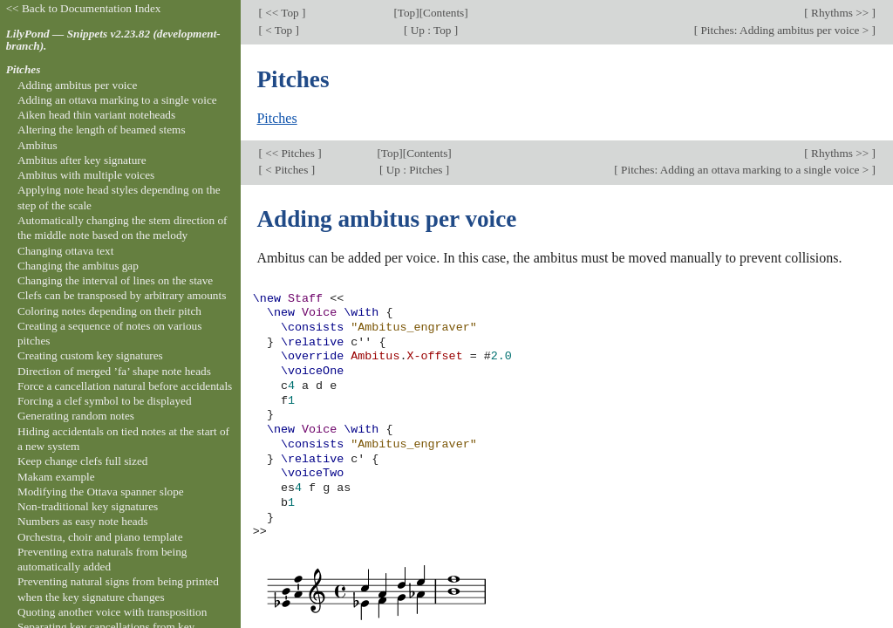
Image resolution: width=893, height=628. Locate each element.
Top (406, 12)
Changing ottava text (65, 250)
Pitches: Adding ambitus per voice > (784, 30)
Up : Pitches (414, 169)
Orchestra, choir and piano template (100, 536)
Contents (443, 12)
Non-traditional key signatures (87, 506)
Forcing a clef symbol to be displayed (104, 400)
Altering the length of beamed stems (101, 129)
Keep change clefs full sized (82, 461)
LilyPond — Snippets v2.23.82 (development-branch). (113, 40)
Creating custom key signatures (90, 355)
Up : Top (430, 30)
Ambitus (37, 145)
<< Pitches (289, 153)
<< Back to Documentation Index (83, 8)
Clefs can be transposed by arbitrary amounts (121, 295)
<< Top (282, 12)
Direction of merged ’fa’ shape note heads (114, 371)
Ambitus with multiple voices (85, 174)
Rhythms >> (840, 12)
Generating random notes (75, 415)
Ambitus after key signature (82, 160)
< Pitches (286, 169)
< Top (279, 30)
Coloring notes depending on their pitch (109, 310)
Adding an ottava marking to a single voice (117, 99)
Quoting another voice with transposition (112, 611)
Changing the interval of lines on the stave (115, 280)
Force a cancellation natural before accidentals (124, 385)
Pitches (276, 118)
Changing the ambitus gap (78, 265)
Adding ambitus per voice (77, 85)
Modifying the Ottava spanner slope (100, 491)
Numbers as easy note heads (82, 521)
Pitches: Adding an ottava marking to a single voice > (745, 169)
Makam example (56, 476)
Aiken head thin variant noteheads (96, 114)
